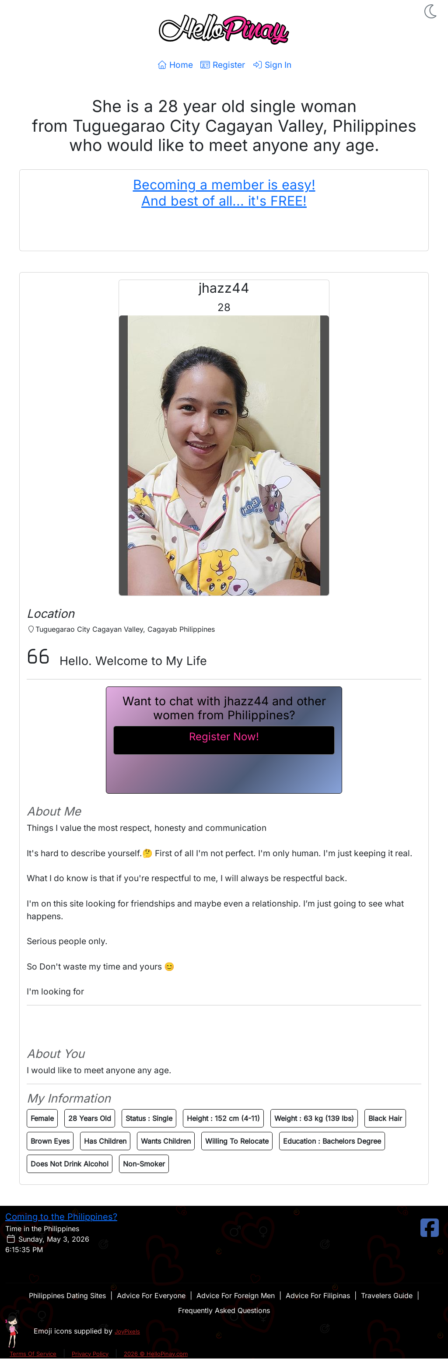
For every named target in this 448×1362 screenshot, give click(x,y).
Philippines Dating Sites (67, 1295)
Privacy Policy (90, 1353)
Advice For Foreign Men (235, 1295)
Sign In (271, 65)
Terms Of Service (33, 1353)
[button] (431, 11)
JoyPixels (127, 1331)
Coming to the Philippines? (61, 1216)
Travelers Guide (387, 1295)
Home (175, 65)
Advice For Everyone (151, 1295)
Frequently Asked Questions (224, 1310)
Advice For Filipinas (318, 1295)
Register (222, 65)
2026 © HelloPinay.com (156, 1353)
